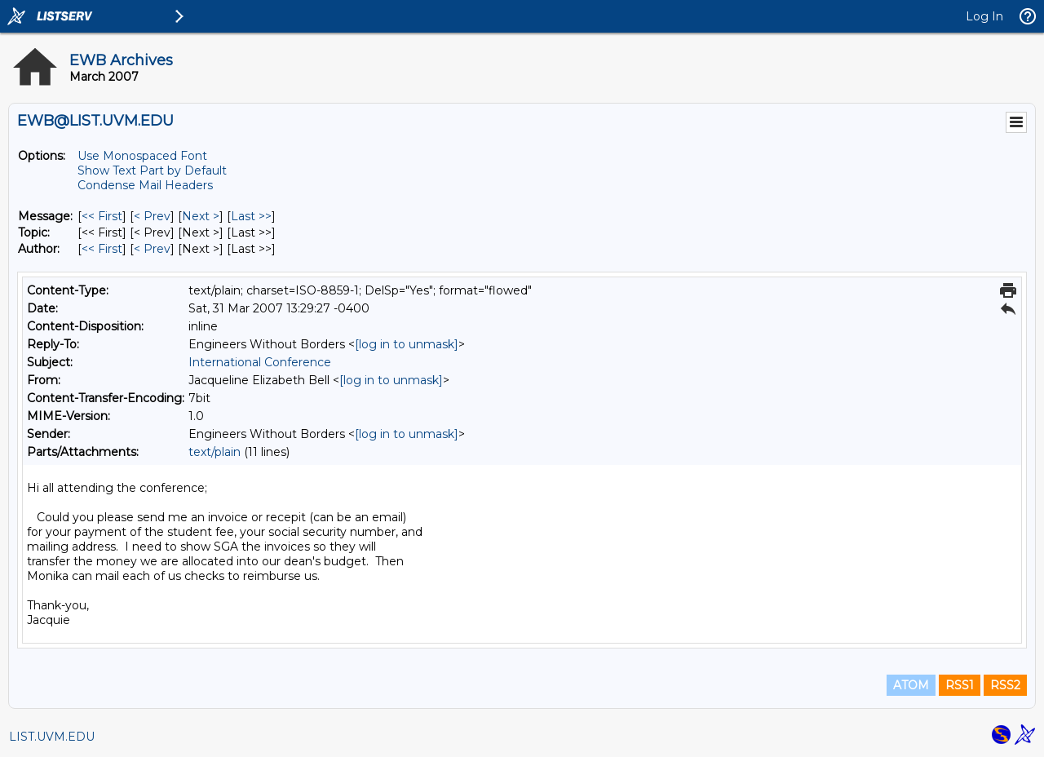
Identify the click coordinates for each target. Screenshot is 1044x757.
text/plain (214, 452)
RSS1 (959, 685)
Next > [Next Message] (200, 216)
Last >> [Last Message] (251, 216)
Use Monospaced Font (142, 155)
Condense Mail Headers (145, 185)
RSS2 (1005, 685)
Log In (984, 16)
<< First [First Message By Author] (102, 248)
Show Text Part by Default (152, 170)
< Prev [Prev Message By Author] (152, 248)
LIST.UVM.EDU (52, 736)
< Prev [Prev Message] (152, 216)
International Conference (259, 362)
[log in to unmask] (406, 344)
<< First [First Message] (102, 216)
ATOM (911, 685)
